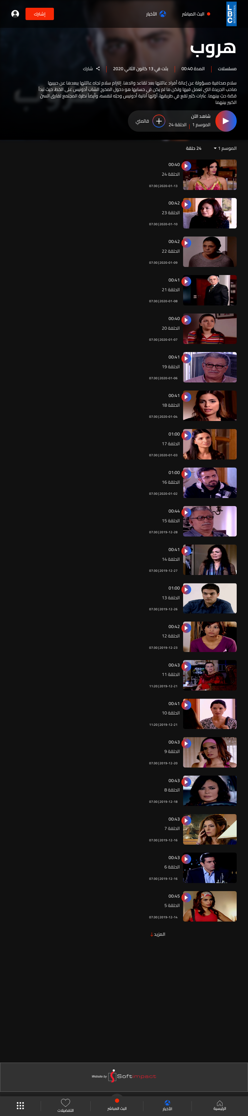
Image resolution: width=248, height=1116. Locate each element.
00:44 (174, 511)
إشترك (40, 13)
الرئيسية (219, 1106)
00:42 (174, 203)
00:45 (174, 896)
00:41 (174, 280)
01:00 (174, 434)
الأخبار (156, 13)
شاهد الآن (201, 116)
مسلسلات (227, 68)
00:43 (174, 665)
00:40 (174, 164)
